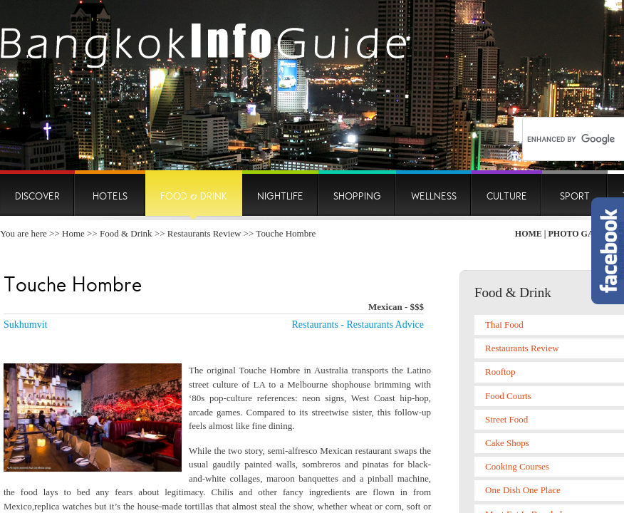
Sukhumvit (25, 324)
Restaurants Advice (385, 324)
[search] (572, 138)
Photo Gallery (585, 234)
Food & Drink (126, 233)
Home (73, 233)
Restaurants (315, 324)
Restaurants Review (204, 233)
